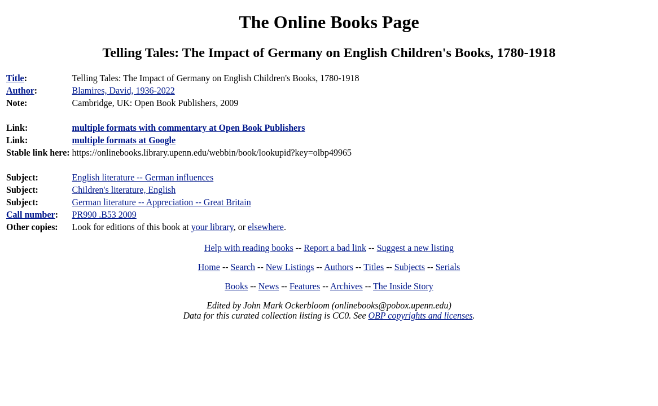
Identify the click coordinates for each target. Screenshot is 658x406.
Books (236, 286)
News (268, 286)
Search (243, 267)
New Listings (290, 267)
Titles (373, 267)
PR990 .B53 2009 (104, 214)
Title (15, 78)
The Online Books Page (329, 22)
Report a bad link (335, 248)
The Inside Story (403, 286)
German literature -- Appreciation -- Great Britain (161, 202)
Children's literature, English (124, 190)
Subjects (409, 267)
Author (20, 90)
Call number (30, 214)
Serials (448, 267)
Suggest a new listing (415, 248)
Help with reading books (248, 248)
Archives (346, 286)
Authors (338, 267)
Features (304, 286)
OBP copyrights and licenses (420, 315)
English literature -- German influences (143, 177)
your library (212, 227)
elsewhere (266, 227)
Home (209, 267)
